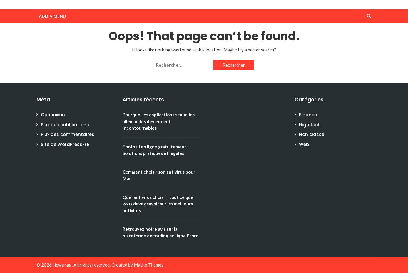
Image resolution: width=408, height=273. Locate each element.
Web (304, 144)
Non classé (311, 134)
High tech (310, 125)
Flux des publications (65, 125)
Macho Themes (148, 264)
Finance (308, 115)
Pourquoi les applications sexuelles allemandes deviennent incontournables (159, 121)
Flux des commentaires (67, 134)
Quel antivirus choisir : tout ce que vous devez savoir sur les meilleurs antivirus (158, 204)
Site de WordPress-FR (65, 144)
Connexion (53, 115)
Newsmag (62, 264)
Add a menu (52, 16)
